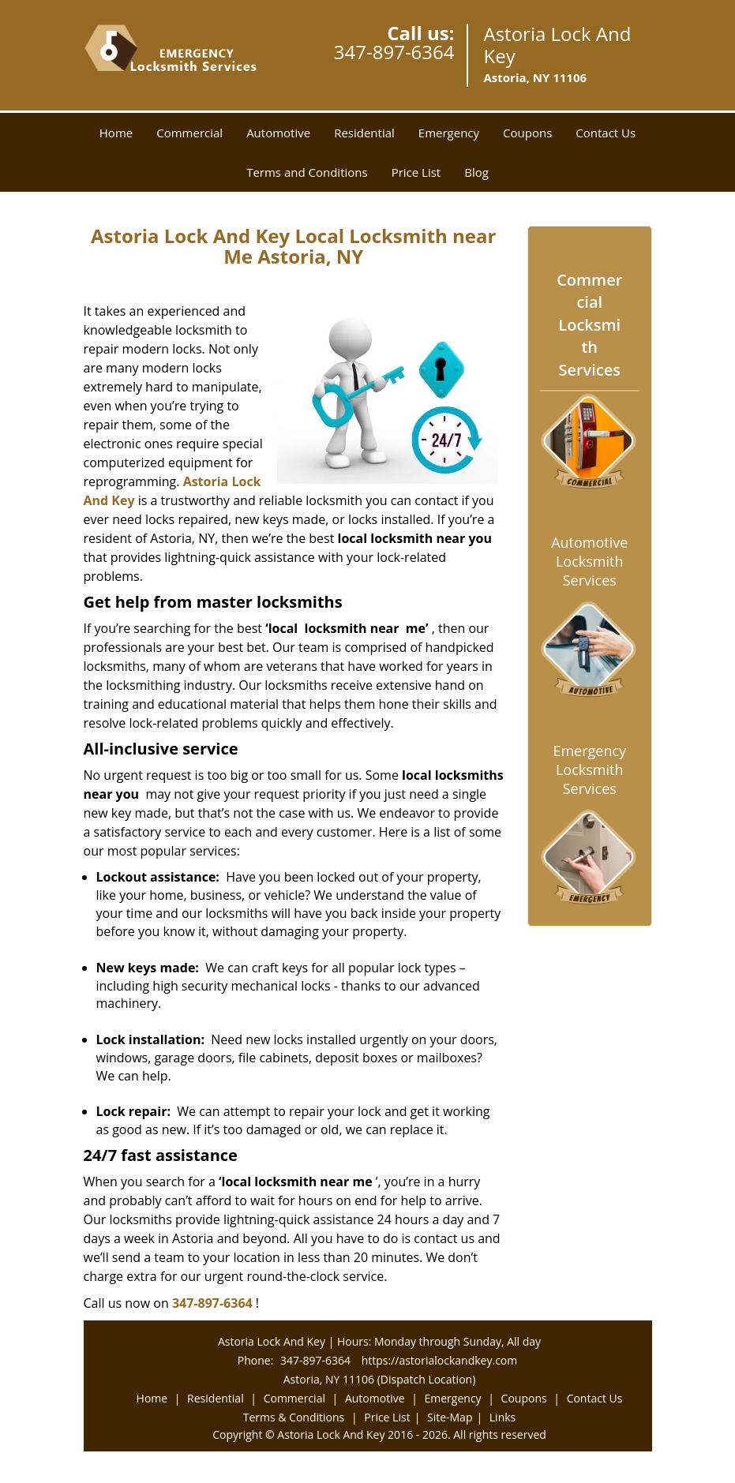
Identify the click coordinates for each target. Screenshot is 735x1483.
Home (116, 132)
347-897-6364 (394, 52)
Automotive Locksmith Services (589, 561)
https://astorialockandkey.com (440, 1360)
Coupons (527, 132)
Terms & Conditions (294, 1417)
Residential (364, 132)
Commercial (189, 132)
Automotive (278, 132)
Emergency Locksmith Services (589, 769)
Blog (476, 172)
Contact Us (606, 132)
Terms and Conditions (307, 172)
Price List (416, 172)
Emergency (448, 132)
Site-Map (450, 1417)
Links (502, 1417)
